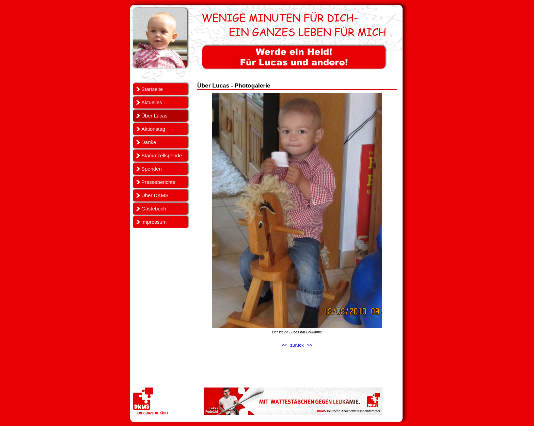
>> (310, 345)
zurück (296, 345)
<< (284, 345)
